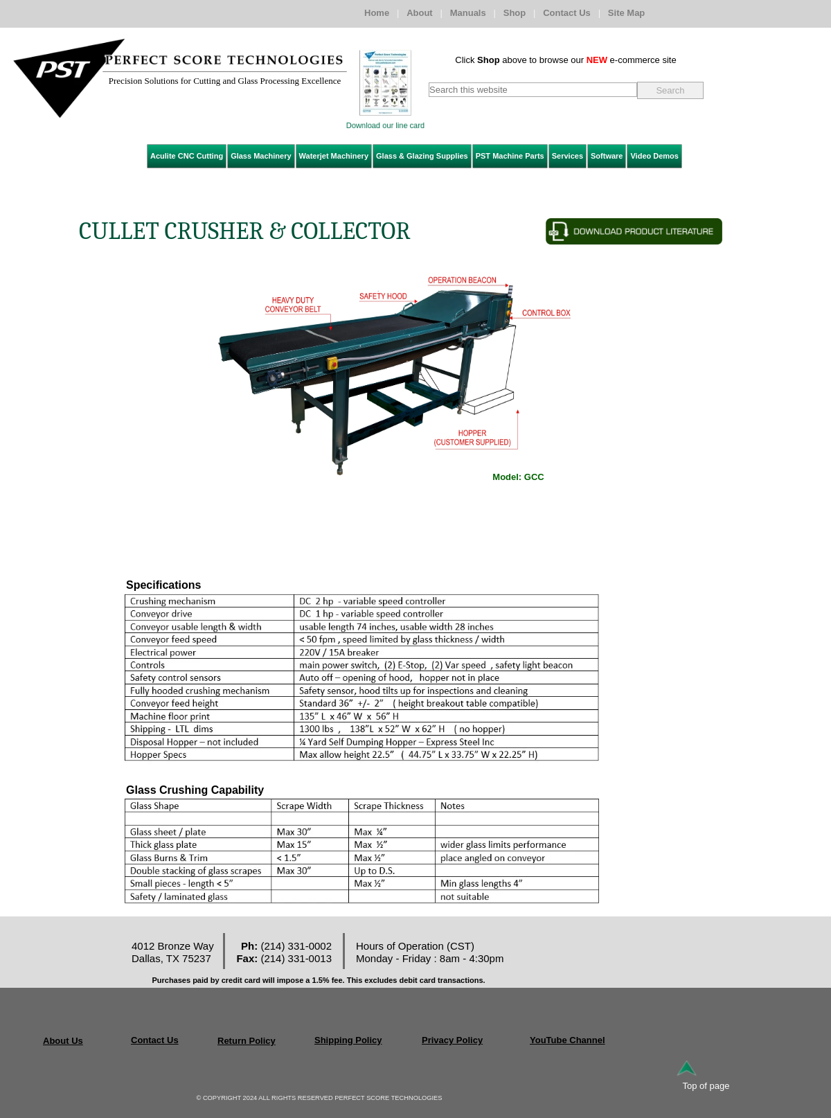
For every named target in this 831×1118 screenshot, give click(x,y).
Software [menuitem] (607, 156)
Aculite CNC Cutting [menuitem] (186, 156)
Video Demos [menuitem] (654, 156)
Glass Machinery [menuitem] (261, 156)
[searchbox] (533, 89)
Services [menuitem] (567, 156)
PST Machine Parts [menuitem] (510, 156)
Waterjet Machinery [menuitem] (333, 156)
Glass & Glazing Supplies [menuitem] (422, 156)
